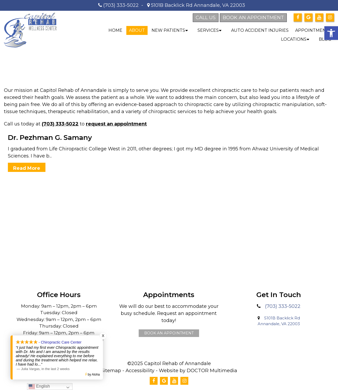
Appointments (313, 30)
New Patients (168, 30)
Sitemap (111, 370)
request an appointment (116, 124)
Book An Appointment (169, 333)
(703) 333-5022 (121, 5)
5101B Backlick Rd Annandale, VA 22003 (197, 5)
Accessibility (140, 370)
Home (115, 30)
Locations (293, 39)
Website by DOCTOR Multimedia (198, 370)
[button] (331, 33)
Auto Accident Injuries (260, 30)
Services (208, 30)
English (39, 386)
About (137, 30)
